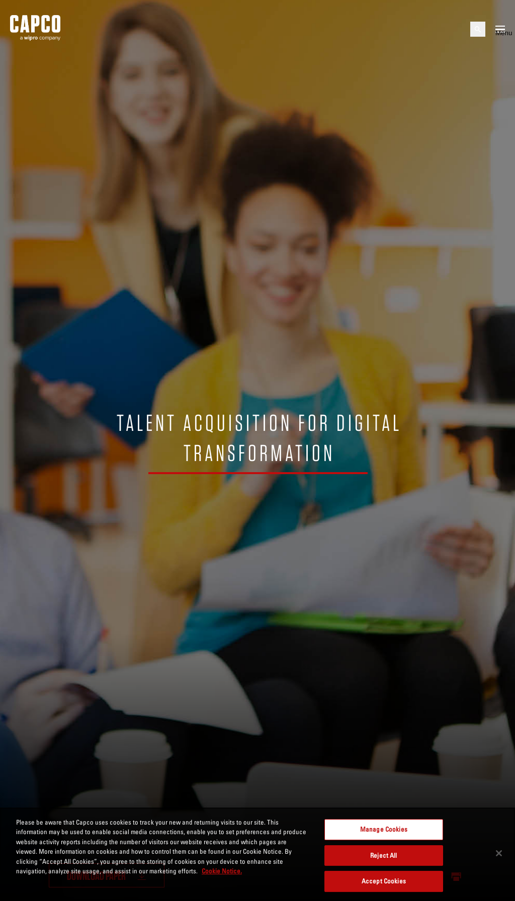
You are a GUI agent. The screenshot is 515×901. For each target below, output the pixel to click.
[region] (257, 854)
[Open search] (477, 29)
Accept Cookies (384, 881)
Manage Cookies (383, 829)
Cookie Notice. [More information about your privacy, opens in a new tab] (222, 871)
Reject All (383, 855)
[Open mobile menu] (500, 29)
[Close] (499, 853)
